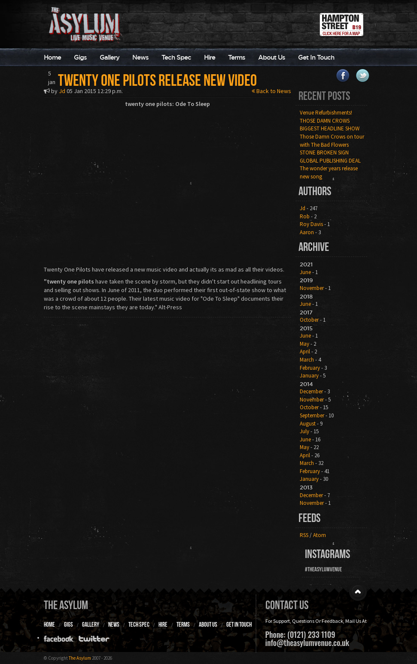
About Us (271, 57)
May (304, 343)
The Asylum (66, 605)
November (312, 288)
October (309, 319)
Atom (319, 535)
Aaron (307, 232)
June (305, 272)
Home (52, 57)
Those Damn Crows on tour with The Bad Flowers (332, 140)
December (311, 391)
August (308, 423)
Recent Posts (324, 96)
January (309, 375)
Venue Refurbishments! (326, 112)
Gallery (109, 57)
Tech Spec (176, 57)
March (307, 359)
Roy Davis (311, 224)
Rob (305, 216)
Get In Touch (316, 57)
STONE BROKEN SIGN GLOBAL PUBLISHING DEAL (330, 156)
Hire (209, 57)
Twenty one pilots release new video (157, 80)
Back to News (271, 91)
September (312, 415)
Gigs (80, 57)
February (310, 367)
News (140, 57)
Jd (62, 91)
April (305, 351)
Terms (236, 57)
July (304, 431)
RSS (304, 535)
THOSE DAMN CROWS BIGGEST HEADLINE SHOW (329, 125)
